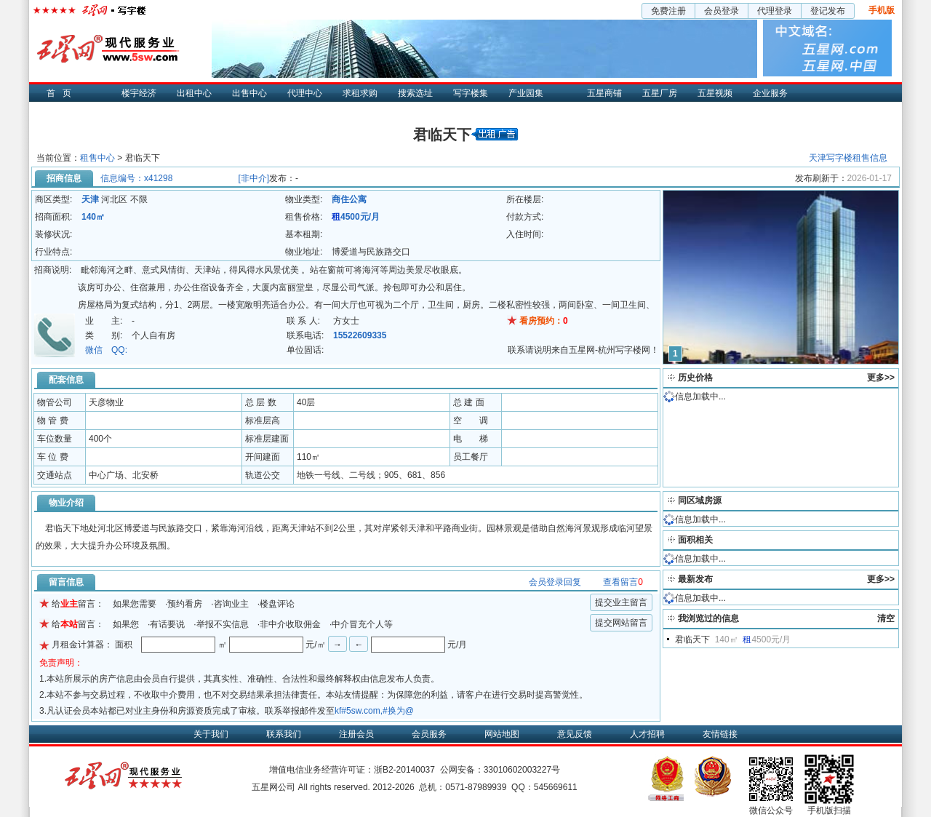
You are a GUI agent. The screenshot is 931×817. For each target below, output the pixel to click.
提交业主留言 (621, 602)
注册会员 (356, 734)
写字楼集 (470, 93)
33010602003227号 (522, 770)
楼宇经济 (138, 93)
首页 (63, 93)
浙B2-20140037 (404, 770)
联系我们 (283, 734)
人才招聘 (647, 734)
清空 (886, 618)
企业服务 (770, 93)
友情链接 (720, 734)
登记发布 (827, 11)
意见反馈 (574, 734)
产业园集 (525, 93)
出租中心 (194, 93)
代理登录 (774, 11)
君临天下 (692, 639)
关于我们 (210, 734)
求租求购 (360, 93)
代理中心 (304, 93)
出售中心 (249, 93)
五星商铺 (604, 93)
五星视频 (715, 93)
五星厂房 (659, 93)
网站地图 (501, 734)
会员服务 (429, 734)
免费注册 (668, 11)
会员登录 (721, 11)
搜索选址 (415, 93)
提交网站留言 (621, 623)
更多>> (881, 377)
